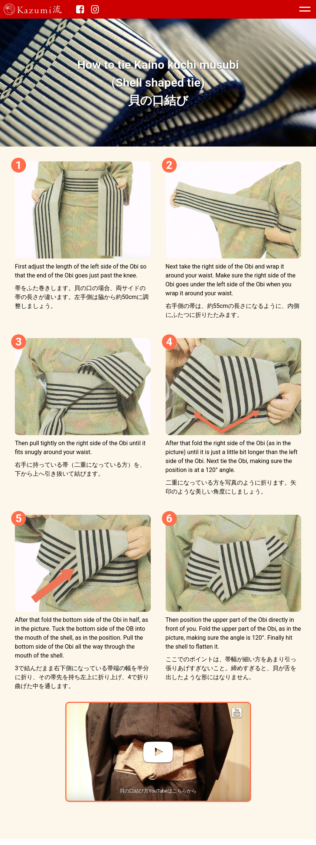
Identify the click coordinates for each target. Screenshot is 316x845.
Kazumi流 (41, 9)
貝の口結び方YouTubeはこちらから (158, 791)
